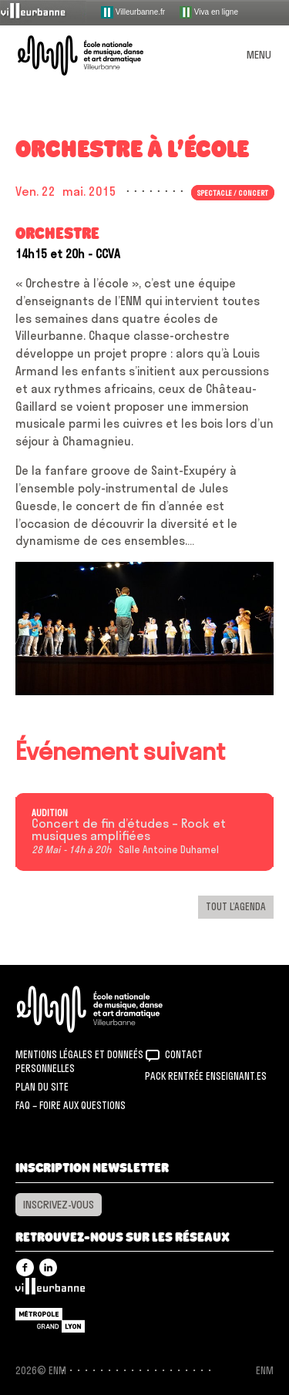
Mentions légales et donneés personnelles (79, 1061)
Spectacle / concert (232, 192)
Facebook (25, 1267)
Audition (50, 813)
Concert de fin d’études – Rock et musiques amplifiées (129, 830)
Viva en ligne (209, 12)
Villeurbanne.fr (133, 12)
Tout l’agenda (236, 906)
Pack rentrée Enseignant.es (206, 1076)
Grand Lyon (50, 1320)
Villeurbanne (50, 1290)
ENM (109, 1009)
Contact (184, 1054)
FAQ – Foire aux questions (70, 1105)
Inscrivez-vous (58, 1205)
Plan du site (42, 1087)
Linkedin (48, 1267)
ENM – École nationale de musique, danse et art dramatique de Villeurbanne (98, 55)
